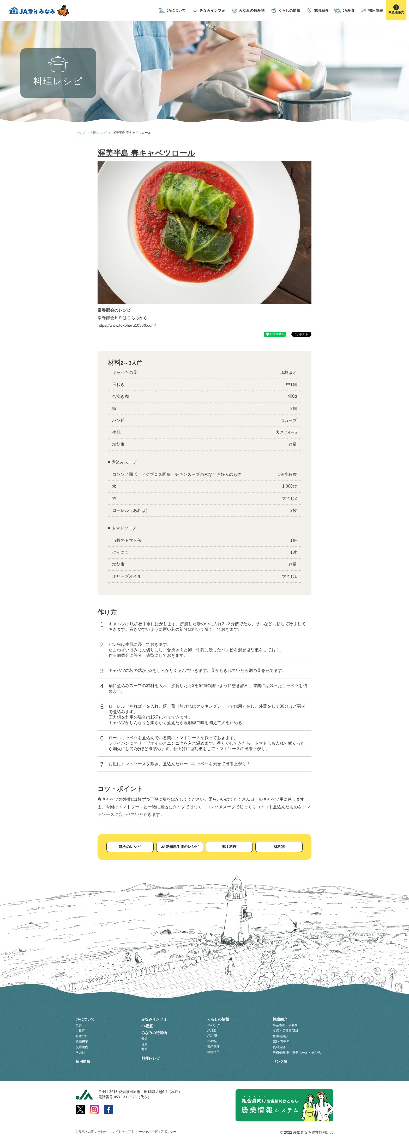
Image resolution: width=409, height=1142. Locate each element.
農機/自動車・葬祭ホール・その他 (297, 1052)
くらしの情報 (289, 10)
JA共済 (212, 1035)
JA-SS (211, 1030)
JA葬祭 (212, 1040)
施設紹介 (321, 10)
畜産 (144, 1047)
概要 (79, 1024)
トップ (80, 133)
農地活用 (213, 1051)
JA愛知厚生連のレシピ (180, 847)
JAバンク (213, 1024)
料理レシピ (99, 133)
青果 (144, 1036)
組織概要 (82, 1041)
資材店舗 (279, 1046)
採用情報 (375, 10)
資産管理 (213, 1046)
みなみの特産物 (251, 10)
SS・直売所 (281, 1041)
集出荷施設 (280, 1035)
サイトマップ (121, 1130)
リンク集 (280, 1060)
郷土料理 (229, 847)
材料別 (279, 847)
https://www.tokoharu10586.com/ (128, 325)
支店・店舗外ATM (285, 1030)
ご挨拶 (80, 1030)
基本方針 (82, 1035)
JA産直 (348, 10)
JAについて (176, 10)
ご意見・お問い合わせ (91, 1130)
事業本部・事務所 (285, 1024)
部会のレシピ (130, 847)
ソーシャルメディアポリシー (156, 1130)
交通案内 (82, 1046)
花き (144, 1042)
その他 (80, 1052)
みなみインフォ (212, 10)
